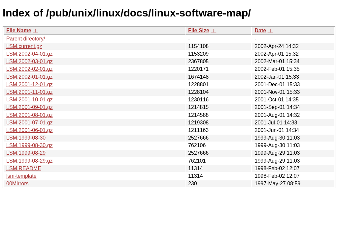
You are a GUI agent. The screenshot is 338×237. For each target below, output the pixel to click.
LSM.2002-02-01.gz (29, 69)
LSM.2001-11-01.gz (29, 92)
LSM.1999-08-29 (26, 153)
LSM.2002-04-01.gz (29, 54)
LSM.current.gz (24, 46)
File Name (18, 30)
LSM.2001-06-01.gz (29, 130)
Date (260, 30)
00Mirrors (17, 183)
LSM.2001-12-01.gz (29, 84)
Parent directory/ (25, 38)
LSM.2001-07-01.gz (29, 122)
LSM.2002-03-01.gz (29, 61)
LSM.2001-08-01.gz (29, 115)
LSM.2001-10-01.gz (29, 99)
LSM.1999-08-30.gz (29, 145)
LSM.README (23, 168)
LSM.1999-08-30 (26, 138)
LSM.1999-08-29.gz (29, 161)
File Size (198, 30)
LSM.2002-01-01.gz (29, 77)
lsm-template (21, 176)
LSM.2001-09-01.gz (29, 107)
